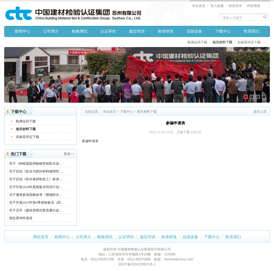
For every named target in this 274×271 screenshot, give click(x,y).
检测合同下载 (197, 42)
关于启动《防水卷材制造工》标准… (35, 179)
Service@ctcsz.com (178, 259)
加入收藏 (217, 6)
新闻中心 (22, 31)
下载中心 (223, 31)
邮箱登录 (235, 6)
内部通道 (253, 6)
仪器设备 (194, 31)
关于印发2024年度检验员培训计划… (35, 187)
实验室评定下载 (249, 42)
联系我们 (251, 31)
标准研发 (166, 31)
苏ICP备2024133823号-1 (137, 264)
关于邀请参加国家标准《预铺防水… (35, 195)
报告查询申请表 (20, 218)
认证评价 (108, 31)
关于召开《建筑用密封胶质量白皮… (35, 210)
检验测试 (79, 31)
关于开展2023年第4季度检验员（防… (36, 203)
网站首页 (41, 237)
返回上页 (260, 112)
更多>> (69, 154)
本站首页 (198, 6)
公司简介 (51, 31)
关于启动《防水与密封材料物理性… (35, 171)
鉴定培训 (137, 31)
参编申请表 (90, 141)
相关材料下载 (222, 42)
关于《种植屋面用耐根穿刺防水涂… (35, 164)
